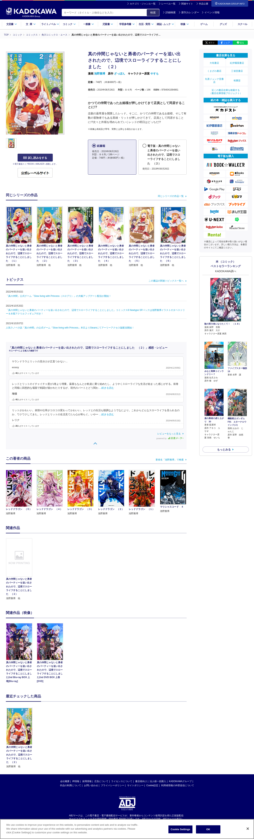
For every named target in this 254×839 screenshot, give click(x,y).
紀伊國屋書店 (237, 63)
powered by (170, 438)
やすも (154, 73)
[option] (21, 569)
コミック (69, 24)
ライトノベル (50, 24)
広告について (101, 781)
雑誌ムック (165, 24)
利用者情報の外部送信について (177, 785)
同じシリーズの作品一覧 (171, 196)
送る (242, 42)
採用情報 (87, 781)
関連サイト (187, 3)
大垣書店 (214, 63)
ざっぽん (119, 73)
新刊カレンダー (189, 12)
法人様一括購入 (158, 781)
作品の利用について (70, 785)
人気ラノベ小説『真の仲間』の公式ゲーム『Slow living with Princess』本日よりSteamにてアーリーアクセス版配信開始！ (70, 327)
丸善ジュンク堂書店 (214, 80)
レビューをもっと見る (169, 433)
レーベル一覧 (168, 3)
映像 (185, 24)
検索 (153, 12)
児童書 (107, 24)
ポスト (211, 42)
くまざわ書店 (214, 71)
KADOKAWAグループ (180, 781)
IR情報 (75, 781)
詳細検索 (169, 12)
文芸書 (11, 24)
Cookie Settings (180, 829)
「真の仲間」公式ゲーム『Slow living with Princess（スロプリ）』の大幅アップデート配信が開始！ (58, 296)
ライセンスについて (121, 781)
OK (208, 829)
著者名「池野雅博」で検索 (170, 459)
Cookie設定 (152, 785)
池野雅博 (99, 73)
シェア (227, 42)
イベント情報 (211, 12)
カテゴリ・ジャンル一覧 (143, 3)
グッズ (223, 24)
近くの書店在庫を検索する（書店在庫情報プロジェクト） (225, 92)
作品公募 (203, 3)
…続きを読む (106, 388)
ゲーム (203, 24)
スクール (242, 24)
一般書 (88, 24)
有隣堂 (237, 80)
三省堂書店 (237, 71)
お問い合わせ (91, 785)
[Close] (247, 828)
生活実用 (146, 24)
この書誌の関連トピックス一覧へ (166, 280)
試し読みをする (35, 157)
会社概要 (65, 781)
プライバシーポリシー (112, 785)
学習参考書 (127, 24)
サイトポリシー (135, 785)
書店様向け (141, 781)
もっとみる (224, 439)
